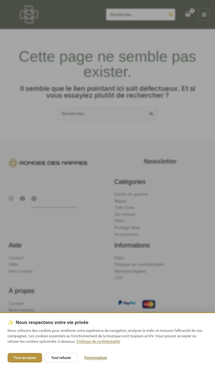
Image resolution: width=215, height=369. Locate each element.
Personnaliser (95, 357)
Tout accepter (25, 357)
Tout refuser (61, 357)
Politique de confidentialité (98, 341)
